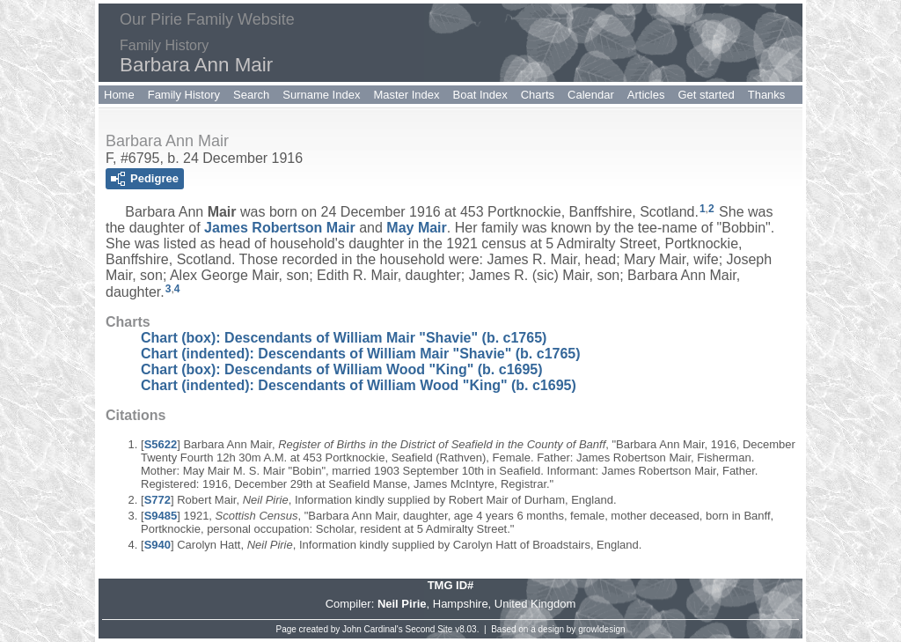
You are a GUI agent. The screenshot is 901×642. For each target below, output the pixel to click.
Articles (646, 94)
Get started (706, 94)
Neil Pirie (402, 603)
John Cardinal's (372, 629)
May (416, 227)
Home (119, 94)
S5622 (161, 444)
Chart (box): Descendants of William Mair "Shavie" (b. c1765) (343, 337)
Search (251, 94)
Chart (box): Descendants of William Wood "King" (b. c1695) (342, 369)
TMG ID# (451, 585)
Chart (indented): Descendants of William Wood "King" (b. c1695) (358, 385)
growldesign (601, 629)
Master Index (406, 94)
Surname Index (321, 94)
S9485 (161, 515)
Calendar (591, 94)
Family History (184, 94)
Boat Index (480, 94)
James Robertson (279, 227)
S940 (157, 544)
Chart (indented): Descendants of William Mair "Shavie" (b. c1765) (361, 353)
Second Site (429, 629)
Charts (537, 94)
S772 (157, 499)
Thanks (767, 94)
